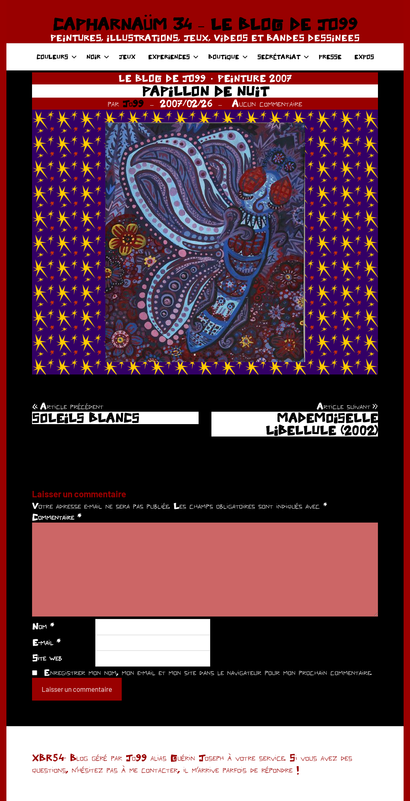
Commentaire (56, 517)
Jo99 (133, 103)
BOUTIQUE (228, 56)
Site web (47, 657)
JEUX (127, 56)
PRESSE (330, 56)
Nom (43, 626)
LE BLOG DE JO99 (162, 78)
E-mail (46, 642)
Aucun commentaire (267, 103)
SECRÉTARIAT (283, 56)
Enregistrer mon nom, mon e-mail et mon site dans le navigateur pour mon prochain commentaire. (208, 672)
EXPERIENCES (173, 56)
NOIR (97, 56)
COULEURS (56, 56)
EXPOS (364, 56)
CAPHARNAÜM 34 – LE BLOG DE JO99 (204, 24)
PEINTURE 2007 (255, 78)
